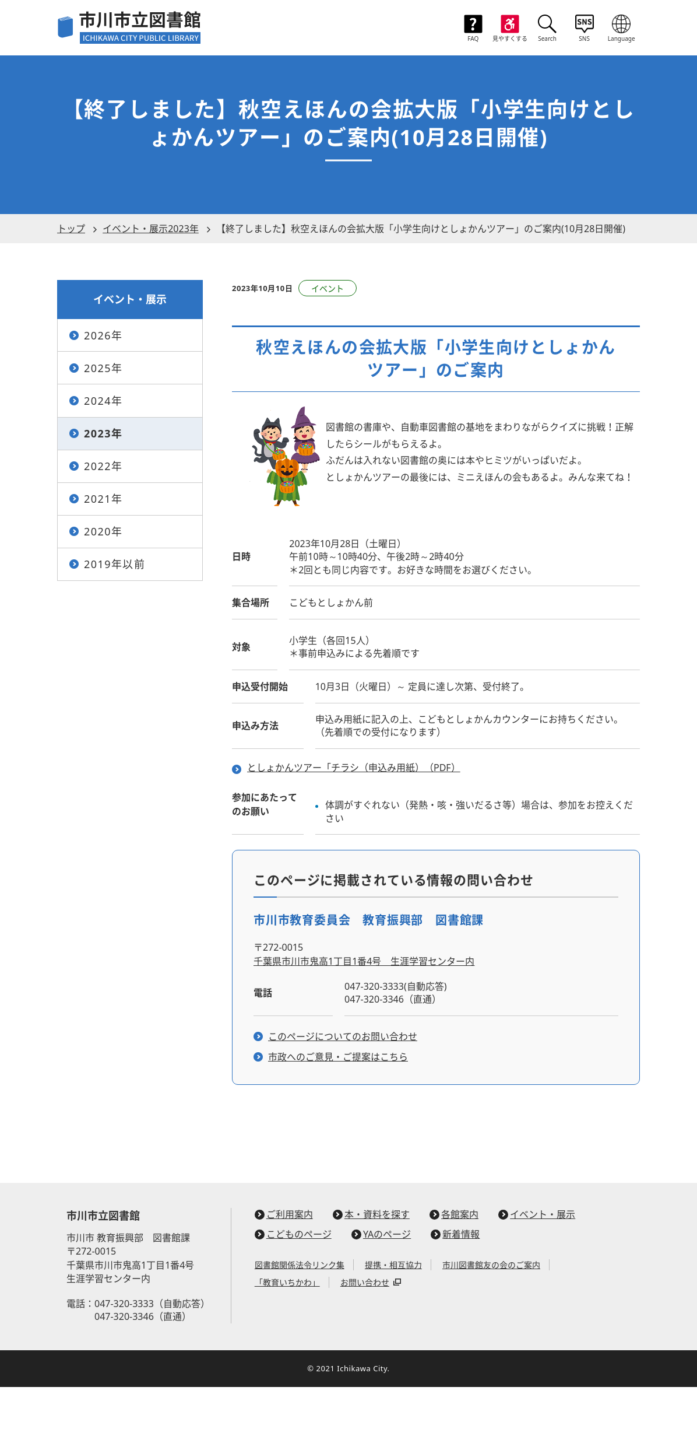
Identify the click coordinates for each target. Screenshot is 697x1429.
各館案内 (454, 1256)
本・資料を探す (371, 1256)
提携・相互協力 (393, 1307)
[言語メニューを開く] (621, 29)
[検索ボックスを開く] (547, 29)
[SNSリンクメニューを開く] (584, 29)
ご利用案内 (284, 1256)
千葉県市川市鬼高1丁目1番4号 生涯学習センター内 (364, 1003)
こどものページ (293, 1276)
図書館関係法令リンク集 (299, 1307)
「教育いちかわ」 (287, 1324)
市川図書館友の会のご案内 (491, 1307)
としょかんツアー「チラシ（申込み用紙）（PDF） (353, 810)
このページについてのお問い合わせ (342, 1078)
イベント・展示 (536, 1256)
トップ (71, 270)
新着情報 (455, 1276)
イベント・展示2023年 (151, 270)
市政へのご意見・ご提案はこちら (338, 1099)
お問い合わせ (364, 1324)
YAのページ (381, 1276)
